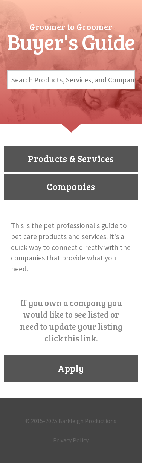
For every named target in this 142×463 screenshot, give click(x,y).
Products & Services (71, 158)
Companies (71, 186)
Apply (71, 368)
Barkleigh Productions (87, 421)
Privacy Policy (71, 440)
